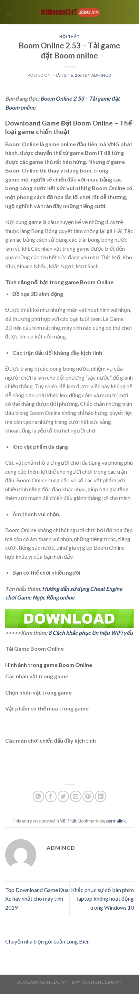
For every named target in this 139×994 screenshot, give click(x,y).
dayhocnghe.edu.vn (96, 982)
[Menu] (9, 11)
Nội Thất (69, 36)
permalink (116, 821)
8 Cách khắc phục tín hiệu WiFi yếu (90, 632)
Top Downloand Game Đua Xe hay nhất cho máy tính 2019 (37, 898)
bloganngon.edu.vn (42, 982)
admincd (101, 75)
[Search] (131, 12)
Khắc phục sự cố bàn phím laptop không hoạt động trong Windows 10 (102, 898)
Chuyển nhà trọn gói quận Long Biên (47, 941)
